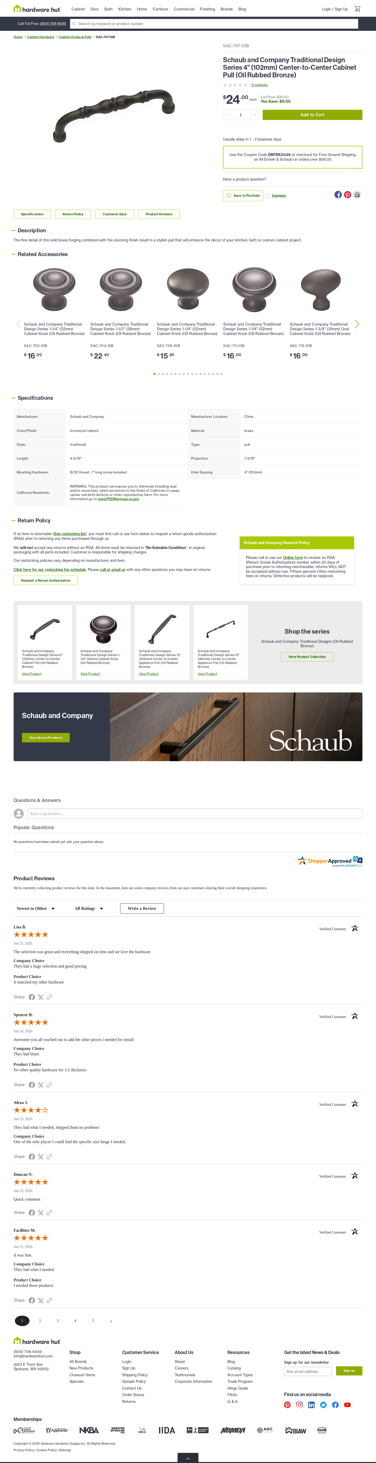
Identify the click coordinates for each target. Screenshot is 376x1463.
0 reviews (259, 85)
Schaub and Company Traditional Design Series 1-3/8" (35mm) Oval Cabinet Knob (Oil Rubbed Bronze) (320, 329)
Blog (231, 1361)
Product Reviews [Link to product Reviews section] (159, 214)
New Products (81, 1368)
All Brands (78, 1361)
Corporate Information (193, 1381)
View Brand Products (46, 738)
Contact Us (132, 1388)
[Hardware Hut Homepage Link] (37, 8)
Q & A (232, 1401)
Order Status (133, 1395)
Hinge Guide (237, 1388)
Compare (275, 196)
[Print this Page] (357, 194)
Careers (181, 1368)
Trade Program (239, 1381)
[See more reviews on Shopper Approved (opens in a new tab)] (49, 998)
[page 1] (22, 1321)
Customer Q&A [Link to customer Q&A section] (114, 214)
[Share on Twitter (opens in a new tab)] (41, 997)
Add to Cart (313, 114)
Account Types (240, 1375)
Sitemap (65, 1450)
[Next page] (111, 1321)
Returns (129, 1401)
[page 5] (93, 1321)
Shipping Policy (135, 1375)
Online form (293, 557)
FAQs (232, 1395)
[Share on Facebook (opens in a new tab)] (32, 998)
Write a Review (142, 908)
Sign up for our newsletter (306, 1362)
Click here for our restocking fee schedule (50, 569)
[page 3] (57, 1321)
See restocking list (69, 533)
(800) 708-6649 (53, 23)
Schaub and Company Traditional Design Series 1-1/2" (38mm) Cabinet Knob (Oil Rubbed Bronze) (120, 329)
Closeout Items (82, 1375)
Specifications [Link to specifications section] (32, 214)
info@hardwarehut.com (33, 1356)
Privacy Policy (24, 1450)
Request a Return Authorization (45, 580)
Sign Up (341, 9)
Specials (76, 1381)
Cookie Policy (47, 1450)
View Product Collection (307, 657)
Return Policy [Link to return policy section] (73, 214)
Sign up (349, 1371)
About (180, 1361)
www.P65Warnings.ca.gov (118, 499)
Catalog (234, 1368)
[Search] (214, 24)
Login (326, 9)
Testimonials (185, 1375)
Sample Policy (134, 1381)
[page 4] (75, 1321)
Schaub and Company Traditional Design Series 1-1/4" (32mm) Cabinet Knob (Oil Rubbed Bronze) (54, 329)
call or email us (112, 569)
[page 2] (40, 1321)
